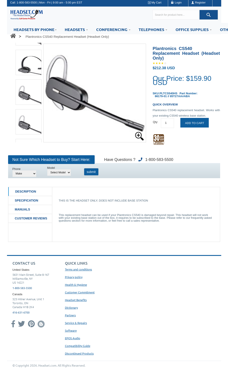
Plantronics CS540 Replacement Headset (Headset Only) (67, 36)
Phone (16, 168)
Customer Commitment (80, 292)
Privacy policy (73, 277)
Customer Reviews (31, 218)
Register (200, 2)
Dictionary (71, 307)
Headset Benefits (76, 300)
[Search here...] (175, 15)
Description (25, 191)
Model (51, 167)
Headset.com (47, 365)
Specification (26, 200)
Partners (70, 315)
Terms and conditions (78, 269)
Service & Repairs (76, 323)
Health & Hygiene (76, 284)
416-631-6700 (21, 312)
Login (178, 2)
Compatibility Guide (77, 346)
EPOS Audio (72, 338)
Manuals (22, 209)
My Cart (156, 2)
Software (71, 330)
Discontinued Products (79, 353)
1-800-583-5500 (27, 2)
